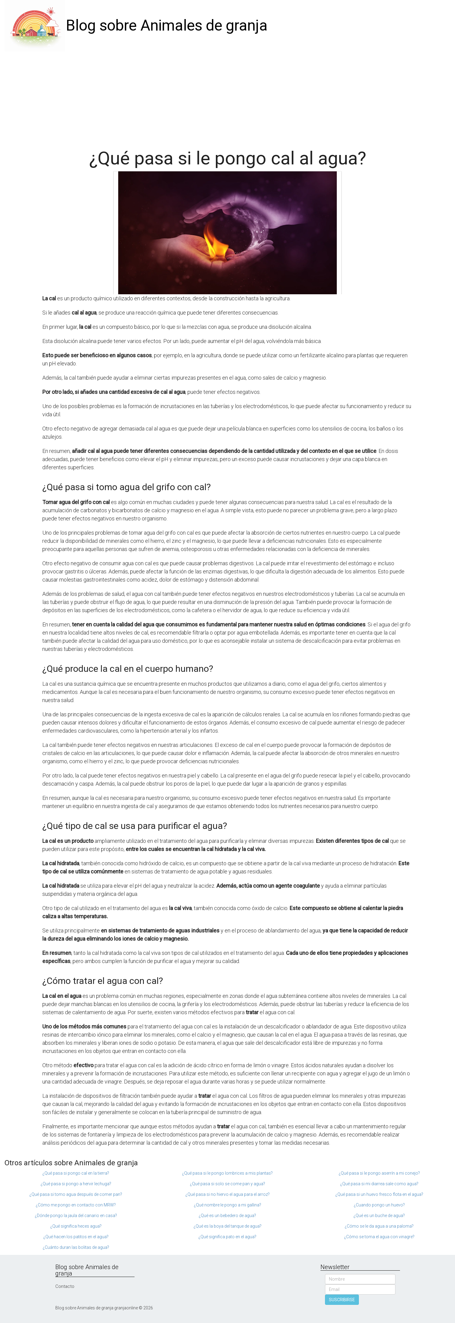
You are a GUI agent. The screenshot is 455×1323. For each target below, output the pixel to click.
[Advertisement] (227, 96)
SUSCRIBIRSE (342, 1299)
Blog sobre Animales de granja (167, 25)
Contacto (64, 1286)
